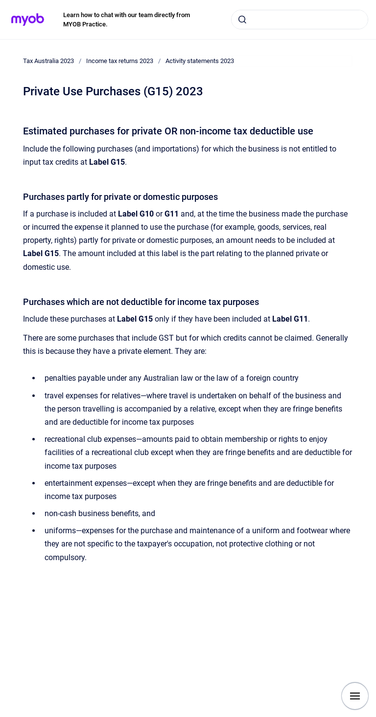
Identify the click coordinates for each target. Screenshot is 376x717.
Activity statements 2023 (199, 61)
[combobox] (300, 19)
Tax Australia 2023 (48, 61)
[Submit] (242, 19)
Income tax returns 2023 (119, 61)
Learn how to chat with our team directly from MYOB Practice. (126, 19)
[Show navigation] (355, 696)
